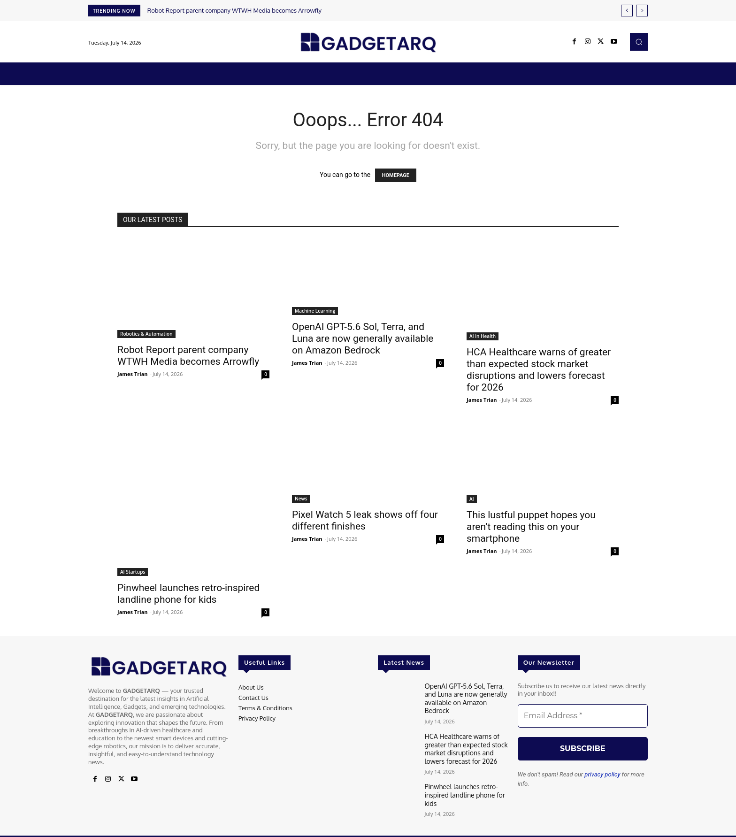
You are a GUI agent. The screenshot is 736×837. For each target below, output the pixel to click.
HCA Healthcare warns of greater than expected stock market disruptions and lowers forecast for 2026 (539, 369)
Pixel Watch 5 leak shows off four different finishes (365, 520)
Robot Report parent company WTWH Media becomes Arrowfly (234, 10)
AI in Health (482, 336)
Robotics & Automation (146, 333)
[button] (639, 42)
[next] (642, 10)
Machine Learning (315, 310)
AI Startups (132, 571)
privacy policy (602, 774)
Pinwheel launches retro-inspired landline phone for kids (188, 593)
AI (471, 499)
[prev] (627, 10)
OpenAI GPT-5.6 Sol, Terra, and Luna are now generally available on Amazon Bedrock (362, 338)
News (301, 498)
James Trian (132, 373)
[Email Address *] (583, 716)
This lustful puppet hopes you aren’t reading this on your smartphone (531, 526)
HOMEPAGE (395, 175)
